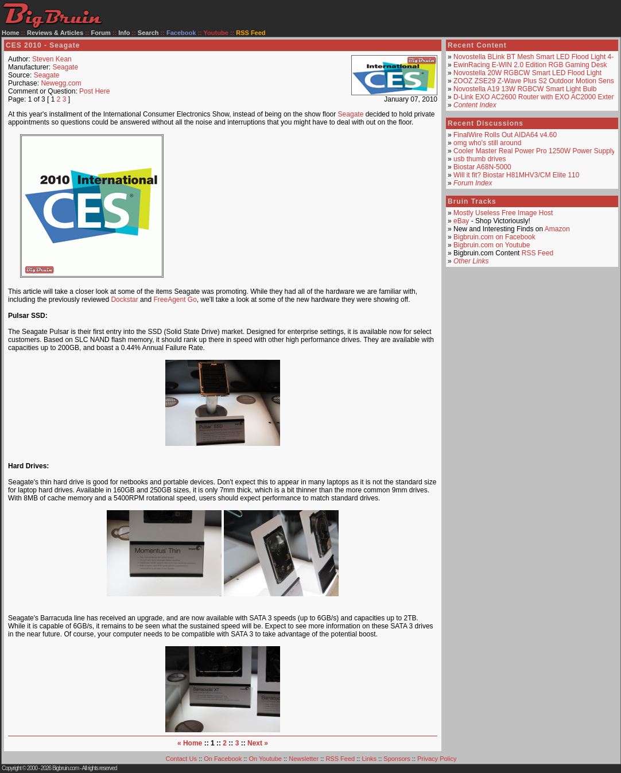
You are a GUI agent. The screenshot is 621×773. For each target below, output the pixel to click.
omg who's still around (487, 143)
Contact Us (181, 758)
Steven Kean (52, 59)
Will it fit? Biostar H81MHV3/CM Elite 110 (516, 175)
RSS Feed (537, 253)
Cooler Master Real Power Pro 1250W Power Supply (534, 151)
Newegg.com (61, 83)
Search (148, 32)
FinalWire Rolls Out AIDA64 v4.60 (505, 135)
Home (11, 32)
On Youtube (265, 758)
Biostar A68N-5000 (482, 167)
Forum (101, 32)
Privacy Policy (436, 758)
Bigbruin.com (65, 768)
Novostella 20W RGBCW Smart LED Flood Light (527, 73)
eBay (461, 221)
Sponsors (396, 758)
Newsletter (304, 758)
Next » (257, 743)
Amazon (557, 229)
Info (124, 32)
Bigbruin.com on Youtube (491, 245)
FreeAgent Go (174, 300)
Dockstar (124, 300)
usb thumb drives (479, 159)
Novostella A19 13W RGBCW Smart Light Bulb (524, 89)
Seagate (65, 67)
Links (369, 758)
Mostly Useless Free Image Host (503, 213)
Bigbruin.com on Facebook (494, 237)
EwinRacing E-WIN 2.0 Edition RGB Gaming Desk (530, 65)
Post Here (94, 91)
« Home (189, 743)
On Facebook (223, 758)
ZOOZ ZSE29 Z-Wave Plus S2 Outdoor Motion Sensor (536, 81)
